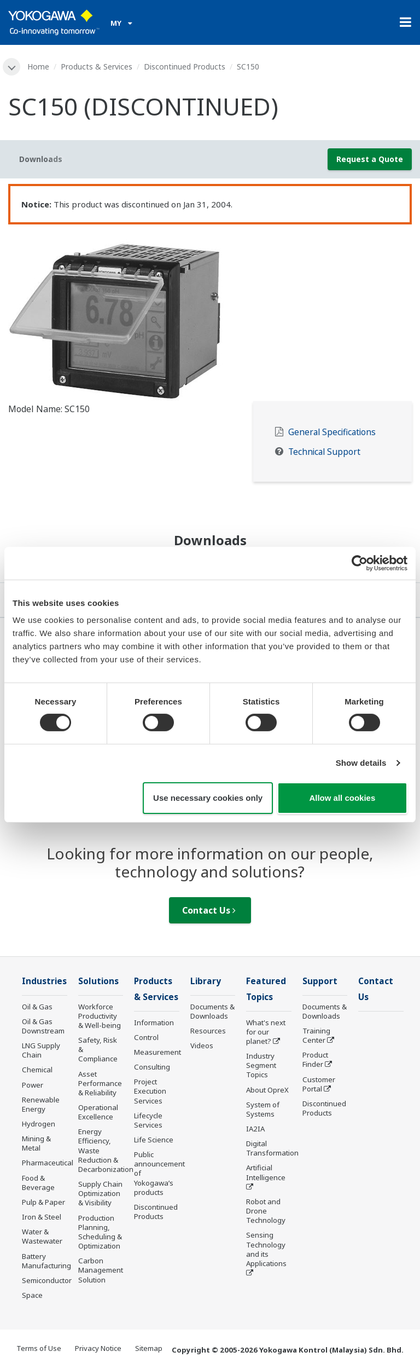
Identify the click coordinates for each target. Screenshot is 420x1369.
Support (319, 981)
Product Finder (315, 1059)
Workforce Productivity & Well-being (99, 1016)
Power (32, 1085)
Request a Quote (369, 159)
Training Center (316, 1035)
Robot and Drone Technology (265, 1211)
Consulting (152, 1067)
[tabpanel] (210, 315)
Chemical (37, 1070)
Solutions (98, 981)
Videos (201, 1045)
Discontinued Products (184, 66)
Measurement (157, 1052)
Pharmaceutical (47, 1163)
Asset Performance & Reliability (100, 1083)
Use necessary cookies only (207, 797)
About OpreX (267, 1090)
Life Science (153, 1140)
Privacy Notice (98, 1348)
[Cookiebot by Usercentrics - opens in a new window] (359, 562)
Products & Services (96, 66)
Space (32, 1295)
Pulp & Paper (43, 1202)
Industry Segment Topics (261, 1065)
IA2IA (255, 1129)
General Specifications (332, 432)
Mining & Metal (36, 1143)
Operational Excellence (98, 1112)
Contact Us (209, 910)
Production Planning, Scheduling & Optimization (100, 1232)
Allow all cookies (342, 797)
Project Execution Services (150, 1091)
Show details (361, 762)
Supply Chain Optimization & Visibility (100, 1193)
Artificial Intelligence (265, 1172)
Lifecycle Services (148, 1120)
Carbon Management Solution (100, 1270)
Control (146, 1037)
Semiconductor (47, 1280)
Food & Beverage (38, 1182)
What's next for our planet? (265, 1032)
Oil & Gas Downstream (43, 1026)
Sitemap (148, 1348)
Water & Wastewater (42, 1236)
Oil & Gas (37, 1007)
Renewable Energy (41, 1104)
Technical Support (324, 452)
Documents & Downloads (212, 1011)
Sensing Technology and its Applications (266, 1249)
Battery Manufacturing (46, 1260)
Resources (208, 1031)
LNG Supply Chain (41, 1050)
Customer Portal (318, 1084)
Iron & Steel (41, 1217)
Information (154, 1022)
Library (205, 981)
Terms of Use (38, 1348)
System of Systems (262, 1109)
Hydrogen (38, 1124)
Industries (44, 981)
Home (38, 66)
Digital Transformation (272, 1148)
